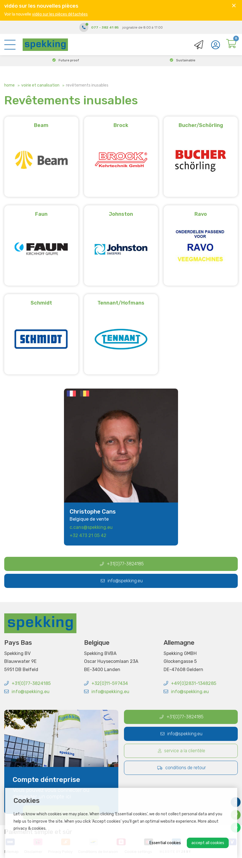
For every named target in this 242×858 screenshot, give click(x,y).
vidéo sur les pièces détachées (60, 14)
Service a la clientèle (181, 750)
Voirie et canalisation (40, 85)
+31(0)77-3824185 (122, 563)
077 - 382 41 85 (105, 27)
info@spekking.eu (122, 580)
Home (9, 85)
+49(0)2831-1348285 (190, 683)
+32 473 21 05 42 (88, 535)
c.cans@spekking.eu (91, 527)
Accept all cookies (207, 842)
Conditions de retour (181, 767)
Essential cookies (165, 842)
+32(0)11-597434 (106, 683)
